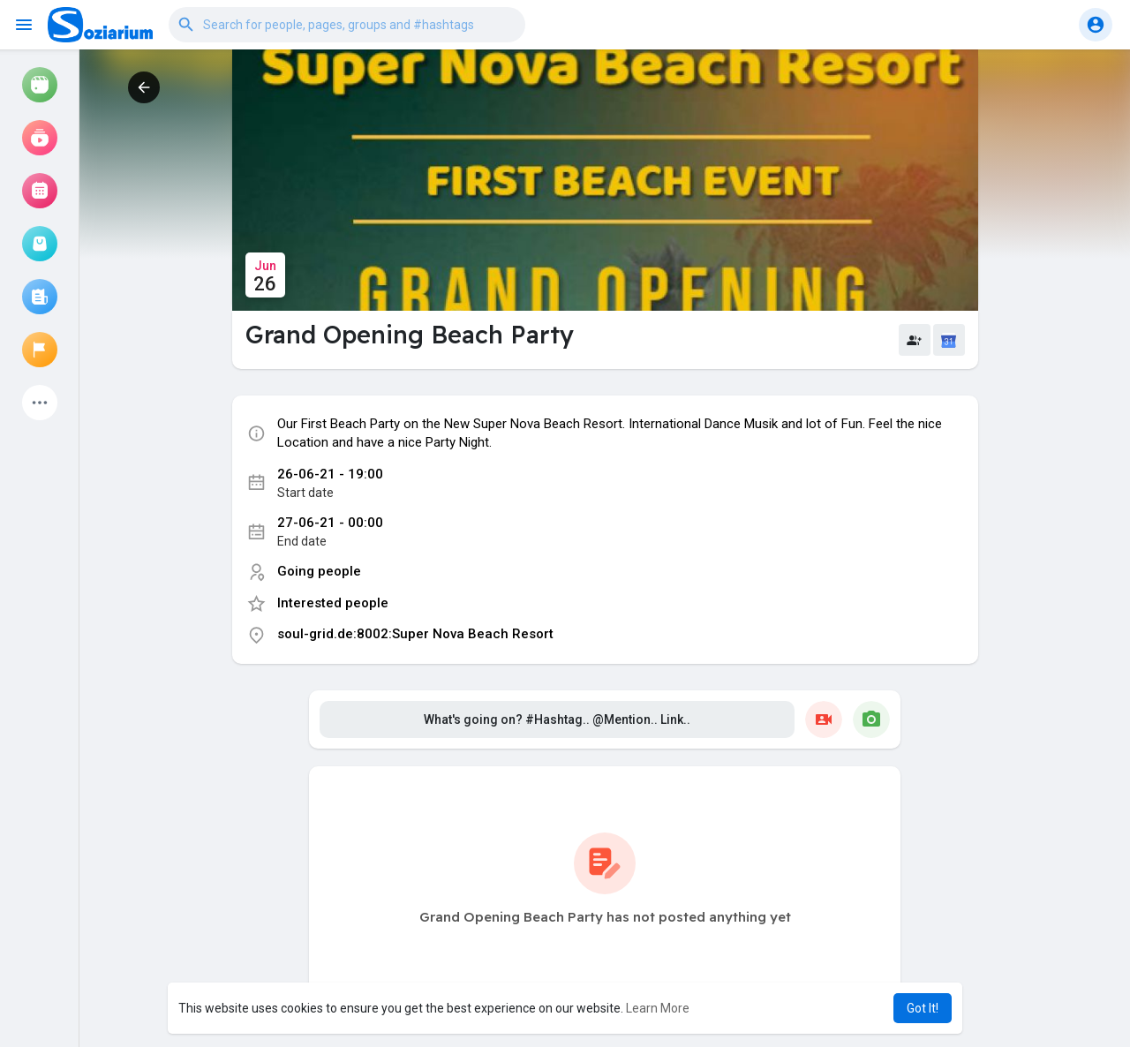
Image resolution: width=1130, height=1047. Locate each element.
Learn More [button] (657, 1008)
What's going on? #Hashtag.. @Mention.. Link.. (557, 734)
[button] (347, 24)
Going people (319, 586)
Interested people (332, 617)
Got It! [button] (922, 1008)
